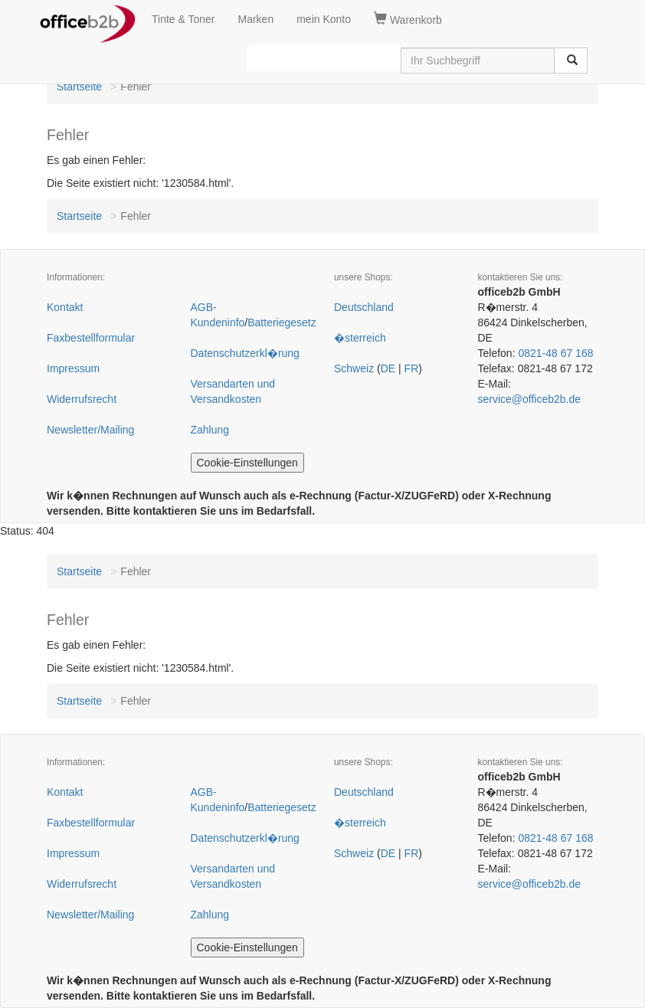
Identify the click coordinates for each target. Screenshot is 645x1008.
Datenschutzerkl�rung (245, 353)
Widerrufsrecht (81, 399)
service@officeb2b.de (529, 399)
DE (388, 368)
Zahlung (210, 430)
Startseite (79, 86)
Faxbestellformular (91, 338)
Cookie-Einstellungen (247, 463)
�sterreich (360, 338)
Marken (256, 19)
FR (411, 368)
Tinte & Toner (183, 19)
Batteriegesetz (281, 322)
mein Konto (323, 19)
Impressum (73, 368)
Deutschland (364, 307)
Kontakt (65, 307)
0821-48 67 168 (555, 353)
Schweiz (354, 368)
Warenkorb (408, 19)
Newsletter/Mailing (90, 430)
